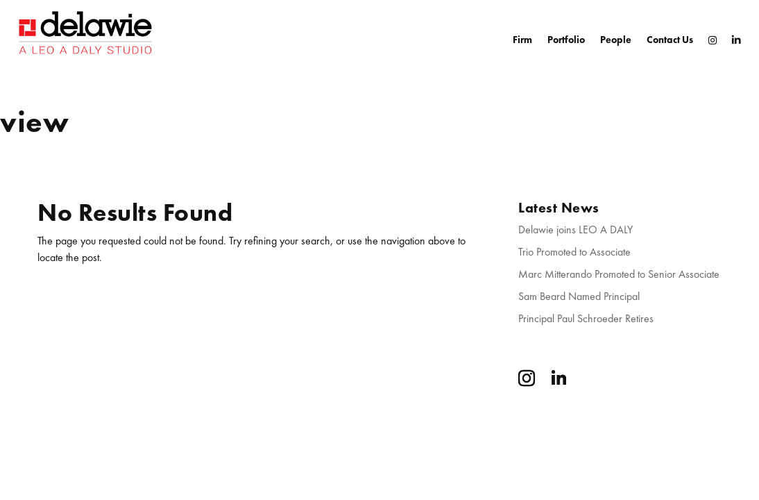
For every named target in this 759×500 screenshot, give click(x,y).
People (615, 39)
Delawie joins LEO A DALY (575, 229)
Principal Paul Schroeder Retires (586, 318)
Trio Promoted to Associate (574, 251)
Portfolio (566, 39)
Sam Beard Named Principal (579, 296)
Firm (522, 39)
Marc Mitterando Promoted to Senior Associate (618, 274)
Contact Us (670, 39)
